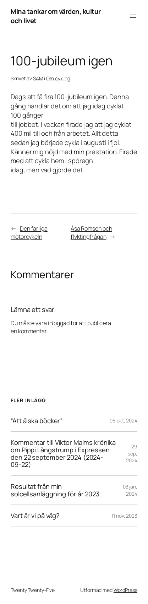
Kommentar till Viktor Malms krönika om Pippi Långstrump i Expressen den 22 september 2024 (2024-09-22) (63, 453)
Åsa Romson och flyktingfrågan (91, 233)
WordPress (125, 590)
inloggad (59, 323)
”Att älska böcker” (36, 421)
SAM (38, 78)
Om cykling (58, 78)
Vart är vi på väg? (35, 515)
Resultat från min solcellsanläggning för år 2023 (55, 490)
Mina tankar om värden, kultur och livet (56, 16)
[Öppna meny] (133, 16)
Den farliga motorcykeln (29, 233)
